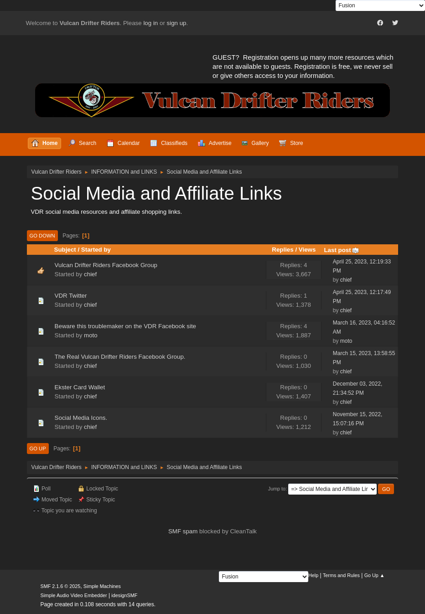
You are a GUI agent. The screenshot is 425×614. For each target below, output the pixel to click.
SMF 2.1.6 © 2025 (61, 586)
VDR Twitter (71, 295)
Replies (282, 249)
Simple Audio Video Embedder (74, 595)
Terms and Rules (341, 575)
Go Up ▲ (374, 575)
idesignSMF (124, 595)
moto (91, 335)
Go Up (38, 448)
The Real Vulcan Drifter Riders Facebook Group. (120, 356)
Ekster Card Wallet (80, 387)
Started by (96, 249)
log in (150, 23)
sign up (177, 23)
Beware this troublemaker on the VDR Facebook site (125, 326)
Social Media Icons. (81, 417)
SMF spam (182, 531)
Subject (65, 249)
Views (307, 249)
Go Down (42, 235)
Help (313, 575)
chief (90, 274)
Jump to (276, 488)
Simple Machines (102, 586)
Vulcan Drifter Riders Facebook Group (106, 265)
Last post (341, 250)
